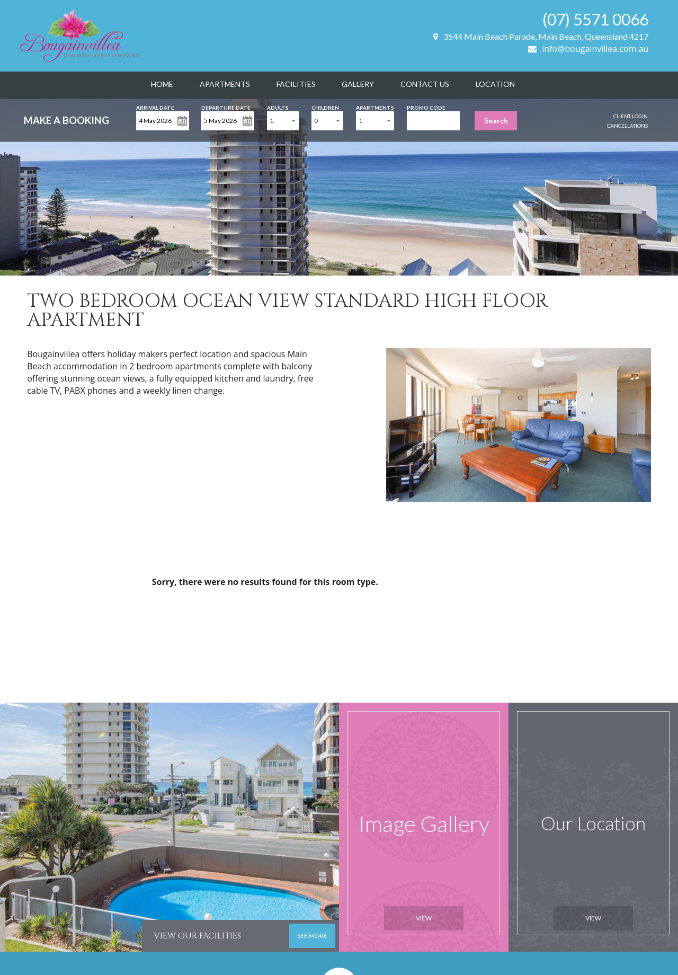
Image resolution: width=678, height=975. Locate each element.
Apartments (225, 83)
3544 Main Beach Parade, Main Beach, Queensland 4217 (540, 36)
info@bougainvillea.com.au (588, 49)
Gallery (358, 83)
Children (325, 106)
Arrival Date (155, 106)
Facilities (296, 83)
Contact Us (424, 83)
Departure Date (226, 106)
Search (496, 120)
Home (162, 83)
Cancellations (627, 125)
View (424, 918)
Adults (278, 106)
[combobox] (283, 120)
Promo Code (426, 106)
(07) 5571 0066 (595, 19)
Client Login (630, 116)
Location (495, 83)
